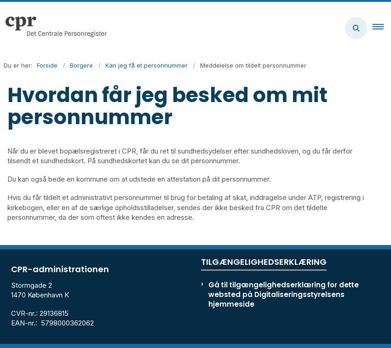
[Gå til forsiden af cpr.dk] (53, 28)
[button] (382, 28)
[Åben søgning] (356, 28)
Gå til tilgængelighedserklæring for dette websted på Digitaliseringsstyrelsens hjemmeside (283, 294)
